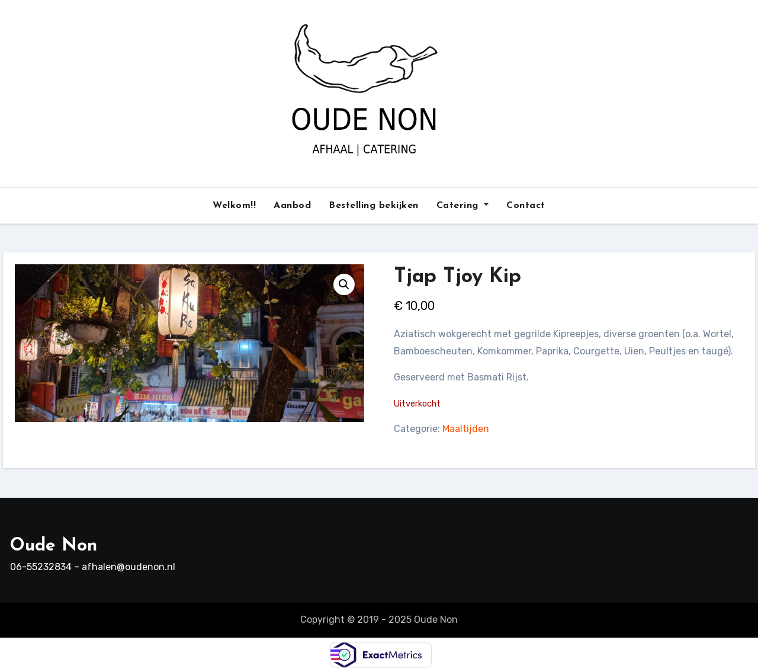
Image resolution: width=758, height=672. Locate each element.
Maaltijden (465, 428)
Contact (525, 205)
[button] (344, 284)
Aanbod (292, 205)
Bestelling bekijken (374, 205)
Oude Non (53, 546)
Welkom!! (234, 205)
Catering (462, 205)
